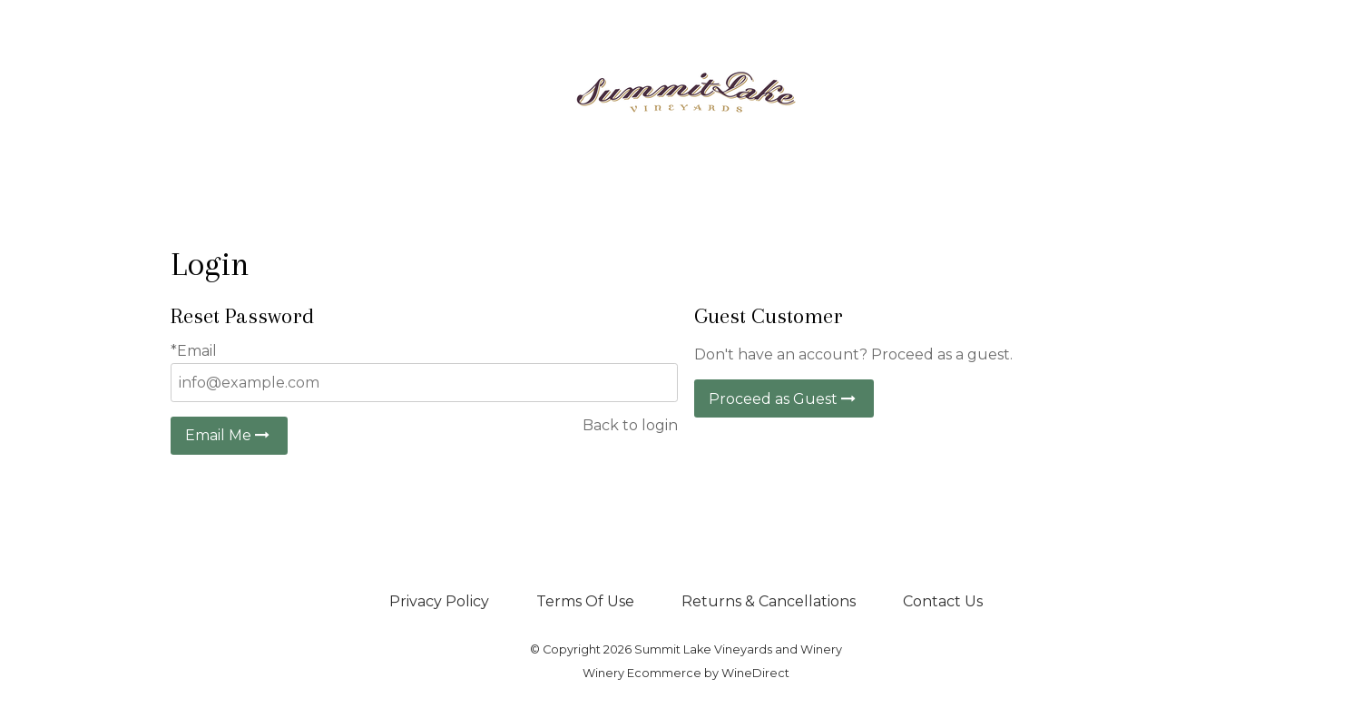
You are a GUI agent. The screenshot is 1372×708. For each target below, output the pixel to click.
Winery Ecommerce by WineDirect (686, 673)
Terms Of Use (585, 601)
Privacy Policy (439, 601)
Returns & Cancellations (768, 601)
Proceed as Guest (784, 399)
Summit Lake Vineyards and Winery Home (686, 92)
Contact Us (943, 601)
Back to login (630, 425)
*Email (194, 350)
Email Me (229, 435)
